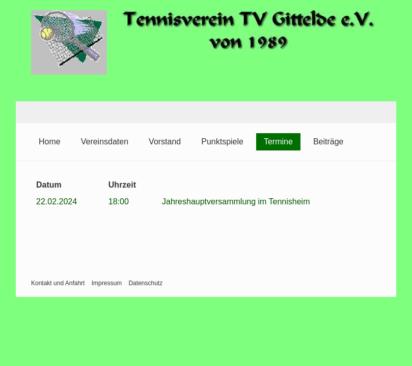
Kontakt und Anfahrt (58, 283)
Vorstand (165, 141)
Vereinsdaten (104, 141)
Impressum (107, 283)
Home (50, 141)
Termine (278, 141)
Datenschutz (145, 283)
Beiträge (328, 141)
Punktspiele (222, 141)
